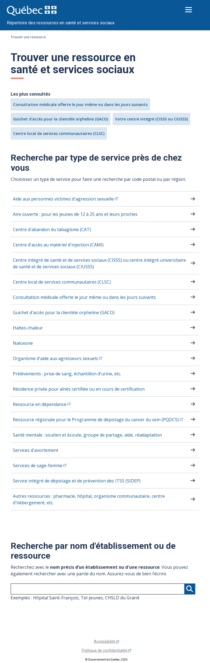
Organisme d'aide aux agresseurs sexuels (57, 358)
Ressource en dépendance (42, 404)
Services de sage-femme (39, 465)
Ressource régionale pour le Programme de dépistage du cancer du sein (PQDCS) (98, 420)
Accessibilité (106, 641)
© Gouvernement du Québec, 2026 (106, 659)
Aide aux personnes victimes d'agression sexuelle (65, 199)
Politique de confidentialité (106, 650)
